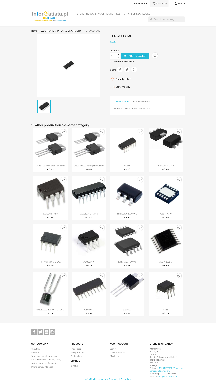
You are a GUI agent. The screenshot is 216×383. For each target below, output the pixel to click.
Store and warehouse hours (95, 13)
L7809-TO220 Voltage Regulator (89, 165)
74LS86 (127, 165)
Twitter (40, 332)
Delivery (35, 352)
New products (77, 352)
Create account (117, 352)
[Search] (166, 19)
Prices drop (76, 349)
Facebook (34, 332)
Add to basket (135, 56)
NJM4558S (89, 309)
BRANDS (74, 365)
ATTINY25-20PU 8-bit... (50, 261)
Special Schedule (139, 13)
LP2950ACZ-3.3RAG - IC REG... (50, 309)
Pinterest (134, 69)
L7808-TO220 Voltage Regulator (50, 165)
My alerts (114, 356)
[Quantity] (113, 56)
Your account (119, 343)
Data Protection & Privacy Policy (46, 359)
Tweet (127, 69)
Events (120, 13)
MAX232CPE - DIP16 (89, 213)
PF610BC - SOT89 (165, 165)
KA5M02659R (89, 261)
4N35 (165, 309)
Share (120, 69)
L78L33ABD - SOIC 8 (127, 261)
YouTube (46, 332)
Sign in (113, 349)
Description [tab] (122, 101)
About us (35, 349)
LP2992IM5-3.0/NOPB (127, 213)
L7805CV (127, 309)
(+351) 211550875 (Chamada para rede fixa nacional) (166, 369)
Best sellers (76, 356)
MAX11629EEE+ (166, 261)
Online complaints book (42, 367)
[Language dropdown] (141, 3)
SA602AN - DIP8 (50, 213)
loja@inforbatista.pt (167, 376)
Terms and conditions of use (44, 356)
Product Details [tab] (141, 101)
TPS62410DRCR (165, 213)
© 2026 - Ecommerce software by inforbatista (108, 379)
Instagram (52, 332)
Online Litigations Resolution (44, 363)
